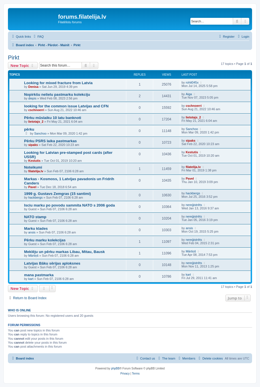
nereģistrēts (194, 205)
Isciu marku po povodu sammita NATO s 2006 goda (69, 205)
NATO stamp (35, 217)
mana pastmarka (39, 275)
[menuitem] (38, 36)
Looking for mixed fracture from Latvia (58, 83)
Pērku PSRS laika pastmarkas (50, 141)
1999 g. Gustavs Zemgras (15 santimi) (57, 194)
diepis (32, 98)
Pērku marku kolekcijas (45, 240)
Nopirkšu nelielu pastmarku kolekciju (57, 94)
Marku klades (36, 228)
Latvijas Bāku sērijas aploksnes (52, 263)
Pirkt (13, 57)
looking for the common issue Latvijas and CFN (66, 106)
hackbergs (35, 197)
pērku (29, 129)
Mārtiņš (33, 255)
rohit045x (192, 82)
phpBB (115, 368)
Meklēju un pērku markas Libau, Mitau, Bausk (64, 252)
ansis (32, 232)
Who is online (19, 310)
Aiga (189, 94)
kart (30, 278)
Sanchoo (40, 133)
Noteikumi (33, 167)
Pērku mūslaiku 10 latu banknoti (52, 118)
